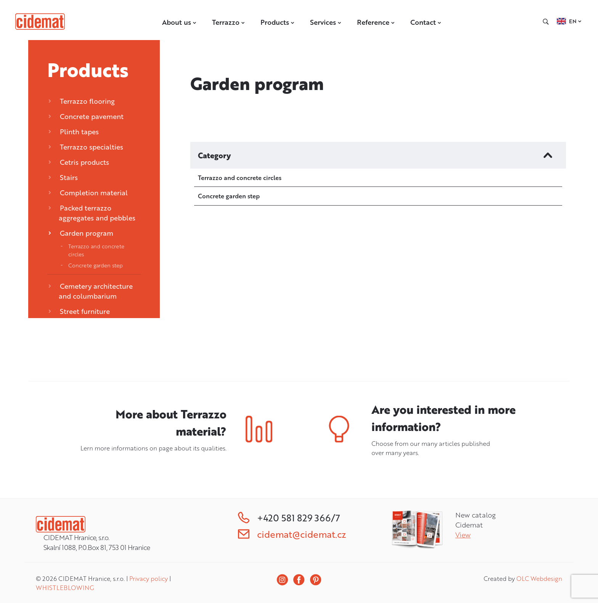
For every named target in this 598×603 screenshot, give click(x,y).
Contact (426, 22)
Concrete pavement (86, 116)
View (463, 535)
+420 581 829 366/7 (289, 517)
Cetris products (78, 162)
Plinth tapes (73, 132)
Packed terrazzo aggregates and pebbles (92, 213)
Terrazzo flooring (81, 101)
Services (326, 22)
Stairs (63, 177)
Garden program (81, 233)
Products (277, 22)
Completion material (88, 193)
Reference (376, 22)
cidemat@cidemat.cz (292, 534)
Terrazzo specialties (86, 147)
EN (573, 21)
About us (179, 22)
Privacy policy (148, 578)
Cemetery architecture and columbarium (90, 291)
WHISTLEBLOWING (65, 587)
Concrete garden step (95, 265)
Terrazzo (228, 22)
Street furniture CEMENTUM (79, 316)
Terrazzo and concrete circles (96, 250)
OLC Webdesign (539, 578)
